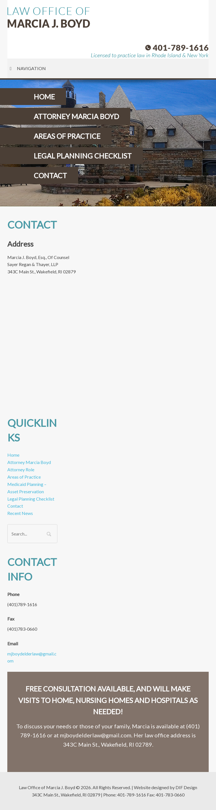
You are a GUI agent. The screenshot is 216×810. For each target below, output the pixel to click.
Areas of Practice (24, 476)
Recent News (20, 513)
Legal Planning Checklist (30, 498)
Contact (15, 505)
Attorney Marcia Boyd (29, 462)
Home (13, 455)
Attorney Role (20, 469)
